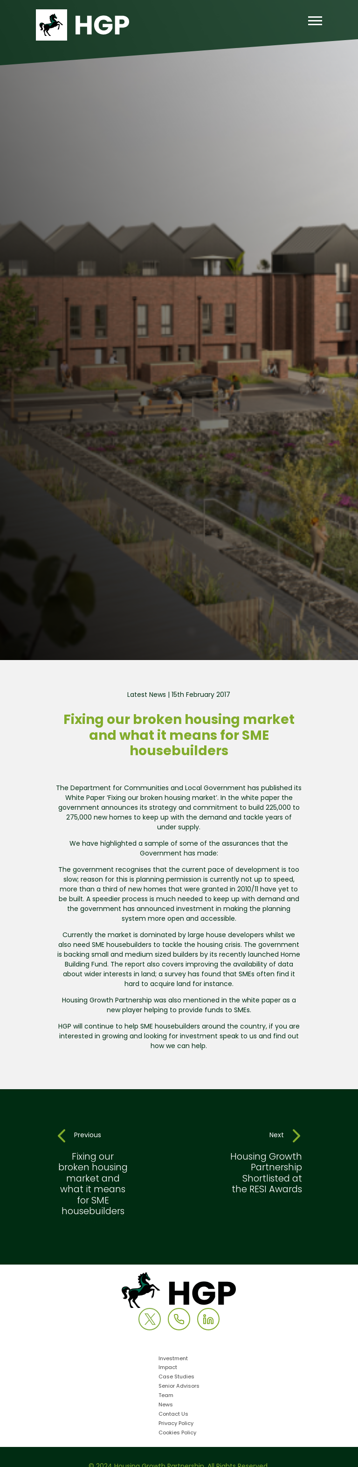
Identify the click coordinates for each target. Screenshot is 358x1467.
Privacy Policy (175, 1423)
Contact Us (173, 1414)
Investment (173, 1359)
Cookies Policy (177, 1433)
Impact (167, 1367)
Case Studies (176, 1377)
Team (165, 1395)
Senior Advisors (179, 1386)
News (165, 1405)
